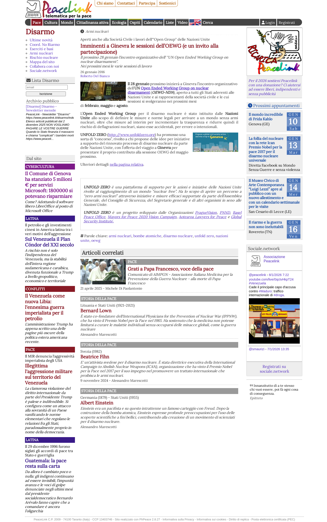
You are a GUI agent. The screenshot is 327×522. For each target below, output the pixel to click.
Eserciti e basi (41, 49)
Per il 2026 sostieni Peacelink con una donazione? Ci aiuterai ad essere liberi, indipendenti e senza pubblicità (274, 87)
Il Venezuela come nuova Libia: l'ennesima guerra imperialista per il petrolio (45, 307)
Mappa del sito (42, 61)
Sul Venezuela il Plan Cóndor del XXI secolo (49, 242)
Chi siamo (105, 3)
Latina (32, 218)
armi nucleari (120, 236)
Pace (37, 22)
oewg (95, 240)
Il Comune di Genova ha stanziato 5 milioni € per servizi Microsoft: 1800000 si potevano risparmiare (49, 184)
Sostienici (167, 3)
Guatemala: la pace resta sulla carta (45, 463)
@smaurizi (256, 349)
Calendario (153, 22)
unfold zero (204, 236)
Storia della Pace (98, 298)
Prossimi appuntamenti (276, 105)
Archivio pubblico (42, 100)
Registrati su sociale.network (274, 369)
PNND (225, 212)
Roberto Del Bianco (95, 76)
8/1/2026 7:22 (279, 275)
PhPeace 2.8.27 (149, 519)
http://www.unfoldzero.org (131, 134)
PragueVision (206, 212)
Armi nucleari (41, 53)
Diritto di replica (239, 519)
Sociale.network (43, 70)
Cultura (51, 22)
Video (182, 22)
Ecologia (119, 22)
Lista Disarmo (45, 80)
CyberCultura (40, 166)
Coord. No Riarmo (45, 44)
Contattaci (126, 3)
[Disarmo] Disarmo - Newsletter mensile (41, 108)
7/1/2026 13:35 (278, 349)
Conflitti (35, 289)
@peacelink (257, 275)
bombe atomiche (147, 236)
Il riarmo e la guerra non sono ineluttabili (266, 224)
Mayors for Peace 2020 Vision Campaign (142, 216)
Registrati (287, 22)
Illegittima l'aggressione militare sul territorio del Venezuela (48, 374)
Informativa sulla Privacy (178, 519)
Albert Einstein (96, 403)
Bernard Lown (95, 311)
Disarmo (40, 31)
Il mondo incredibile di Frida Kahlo (266, 116)
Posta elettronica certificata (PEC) (273, 519)
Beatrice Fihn (94, 357)
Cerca (208, 22)
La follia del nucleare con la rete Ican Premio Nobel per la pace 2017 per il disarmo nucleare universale (266, 149)
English (195, 22)
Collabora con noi (44, 66)
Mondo (67, 22)
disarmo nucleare (178, 236)
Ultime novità (41, 40)
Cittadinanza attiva (92, 22)
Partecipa (147, 3)
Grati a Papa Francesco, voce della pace (170, 269)
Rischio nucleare (44, 57)
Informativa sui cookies (211, 519)
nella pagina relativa (126, 164)
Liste (170, 22)
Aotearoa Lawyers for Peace (202, 216)
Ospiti (135, 22)
